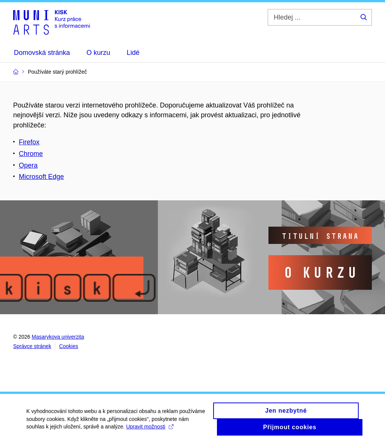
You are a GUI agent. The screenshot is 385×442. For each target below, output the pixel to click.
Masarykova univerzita (58, 337)
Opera (28, 165)
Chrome (31, 153)
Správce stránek (32, 346)
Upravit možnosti (149, 429)
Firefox (29, 142)
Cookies (68, 346)
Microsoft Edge (41, 176)
